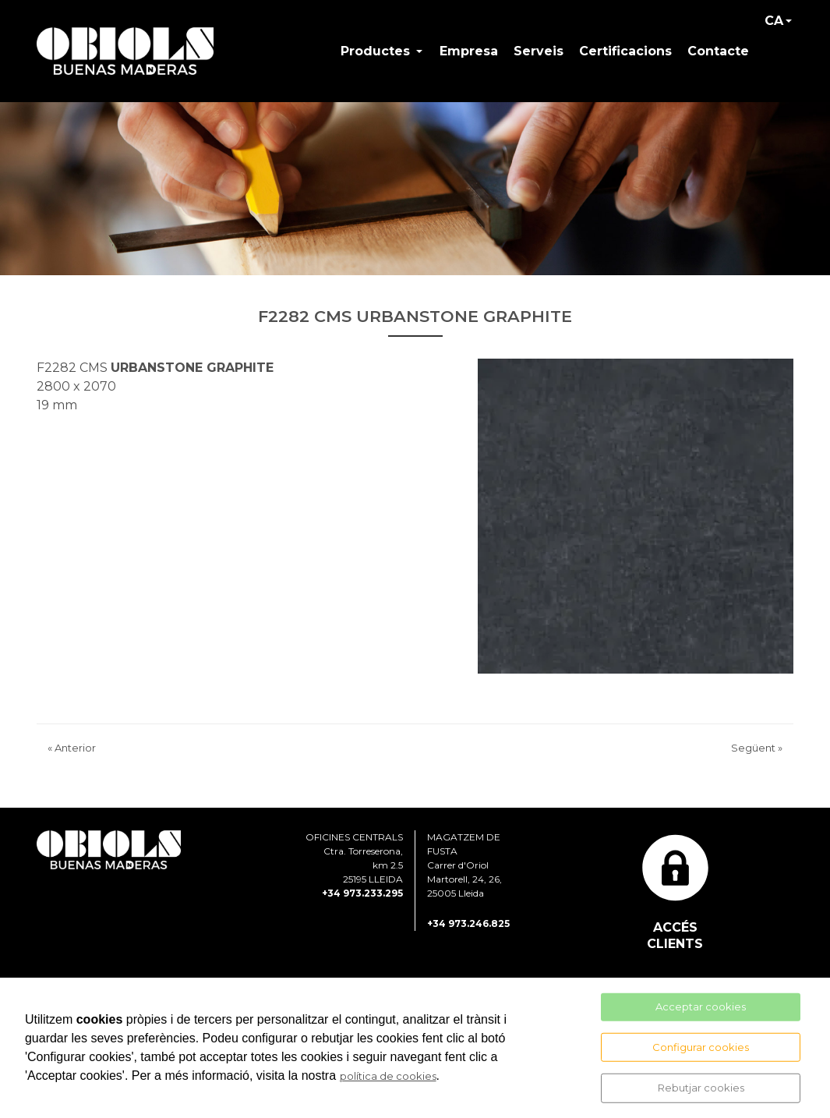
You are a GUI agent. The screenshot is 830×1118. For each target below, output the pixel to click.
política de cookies (388, 1076)
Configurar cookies (700, 1046)
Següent (756, 759)
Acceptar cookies (700, 1006)
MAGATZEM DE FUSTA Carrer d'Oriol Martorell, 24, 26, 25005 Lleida (464, 877)
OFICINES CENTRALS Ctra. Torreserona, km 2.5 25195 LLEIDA (354, 870)
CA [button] (774, 26)
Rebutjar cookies (701, 1087)
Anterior (72, 759)
